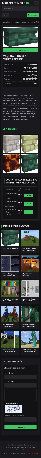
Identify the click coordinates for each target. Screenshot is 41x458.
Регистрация (33, 15)
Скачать (20, 50)
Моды (17, 22)
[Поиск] (36, 8)
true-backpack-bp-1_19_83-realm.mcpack (11, 204)
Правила (13, 453)
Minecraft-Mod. (15, 3)
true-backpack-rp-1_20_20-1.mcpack (11, 195)
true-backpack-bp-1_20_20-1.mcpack (11, 212)
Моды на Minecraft (7, 22)
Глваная (5, 453)
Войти (6, 15)
